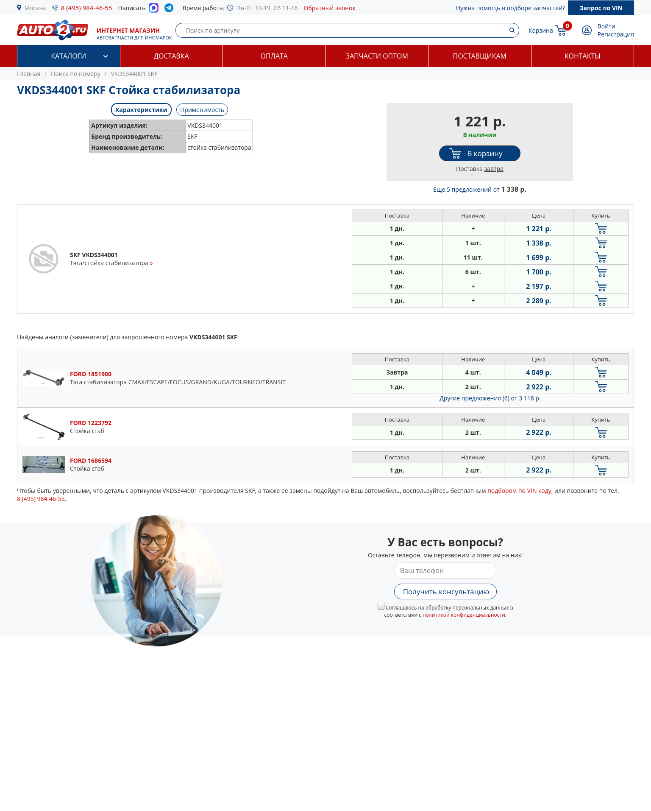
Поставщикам (479, 56)
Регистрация (616, 34)
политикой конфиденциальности (464, 614)
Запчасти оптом (377, 56)
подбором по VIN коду (519, 491)
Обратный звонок (330, 8)
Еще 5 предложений (479, 189)
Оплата (274, 56)
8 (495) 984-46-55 (86, 7)
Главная (29, 74)
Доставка (171, 56)
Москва (35, 8)
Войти (606, 26)
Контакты (583, 56)
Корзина (541, 30)
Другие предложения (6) (490, 398)
